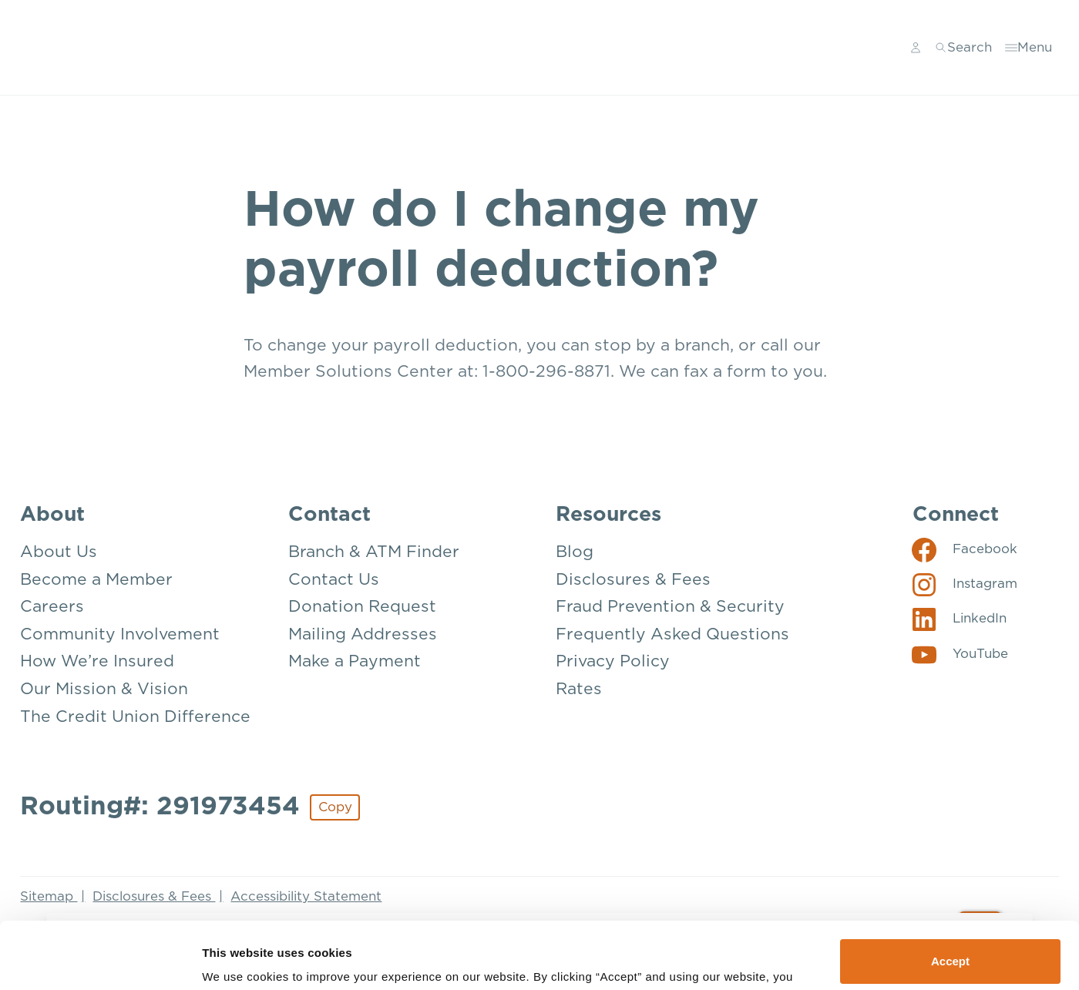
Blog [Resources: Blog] (574, 552)
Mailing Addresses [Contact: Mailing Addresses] (362, 634)
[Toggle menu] (1029, 47)
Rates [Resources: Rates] (579, 689)
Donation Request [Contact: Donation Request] (362, 607)
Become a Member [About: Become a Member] (96, 580)
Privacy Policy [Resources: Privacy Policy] (613, 661)
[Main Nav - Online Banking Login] (916, 47)
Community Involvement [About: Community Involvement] (120, 634)
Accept (950, 898)
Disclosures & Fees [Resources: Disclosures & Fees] (633, 580)
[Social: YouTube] (960, 654)
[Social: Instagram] (965, 584)
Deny (950, 948)
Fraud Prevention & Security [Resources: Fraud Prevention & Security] (670, 607)
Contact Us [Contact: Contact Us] (333, 580)
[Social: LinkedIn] (959, 618)
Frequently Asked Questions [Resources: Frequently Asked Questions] (672, 634)
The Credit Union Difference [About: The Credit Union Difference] (135, 717)
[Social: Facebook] (965, 549)
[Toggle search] (964, 47)
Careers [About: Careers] (52, 607)
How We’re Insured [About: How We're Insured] (97, 661)
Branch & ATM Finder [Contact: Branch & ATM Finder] (373, 552)
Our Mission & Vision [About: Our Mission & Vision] (104, 689)
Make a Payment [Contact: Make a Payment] (354, 661)
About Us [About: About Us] (58, 552)
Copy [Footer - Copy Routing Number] (335, 807)
